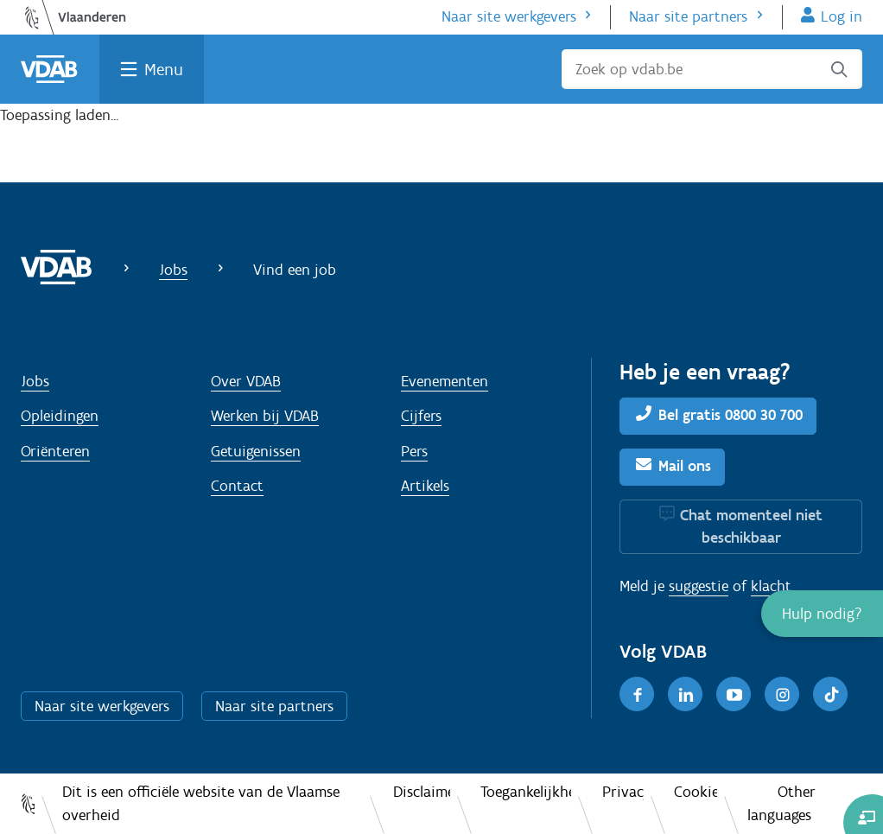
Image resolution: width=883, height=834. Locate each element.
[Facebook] (636, 694)
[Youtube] (733, 694)
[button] (822, 613)
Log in (841, 16)
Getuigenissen (256, 451)
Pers (414, 451)
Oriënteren (55, 451)
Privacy (623, 791)
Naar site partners (688, 16)
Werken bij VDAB (265, 415)
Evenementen (444, 381)
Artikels (425, 485)
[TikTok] (830, 694)
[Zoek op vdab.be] (712, 69)
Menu (163, 69)
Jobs (173, 269)
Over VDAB (246, 381)
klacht (771, 585)
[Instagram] (782, 694)
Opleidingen (59, 415)
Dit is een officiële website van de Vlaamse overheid (201, 803)
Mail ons (684, 465)
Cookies (695, 791)
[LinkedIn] (685, 694)
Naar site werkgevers (509, 16)
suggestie (698, 585)
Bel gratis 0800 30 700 (730, 414)
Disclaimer (421, 791)
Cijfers (421, 415)
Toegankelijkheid (525, 791)
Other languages (781, 803)
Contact (237, 485)
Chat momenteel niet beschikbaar (751, 526)
